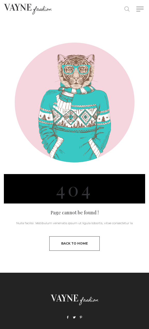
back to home (74, 243)
